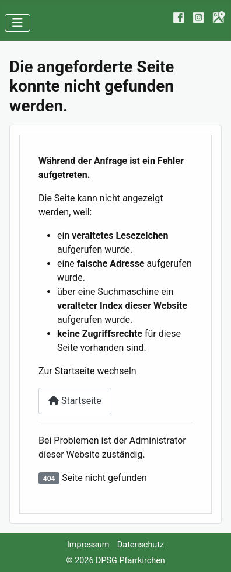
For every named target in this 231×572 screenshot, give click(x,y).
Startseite (75, 400)
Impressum (88, 545)
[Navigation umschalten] (17, 23)
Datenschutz (140, 545)
